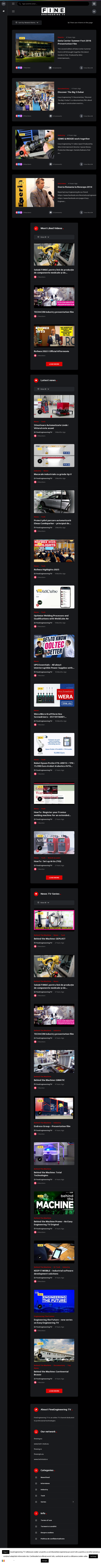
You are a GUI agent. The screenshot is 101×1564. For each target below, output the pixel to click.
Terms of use (46, 1520)
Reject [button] (5, 1552)
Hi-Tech (57, 1267)
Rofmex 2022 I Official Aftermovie (51, 351)
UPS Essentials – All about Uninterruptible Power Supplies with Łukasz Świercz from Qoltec (53, 668)
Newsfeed (45, 1477)
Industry (61, 135)
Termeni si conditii (48, 1526)
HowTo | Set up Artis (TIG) (47, 861)
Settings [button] (93, 1556)
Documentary (63, 88)
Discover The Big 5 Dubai (71, 92)
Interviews (45, 1483)
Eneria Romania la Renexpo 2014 (75, 187)
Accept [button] (44, 1561)
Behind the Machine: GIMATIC (49, 1080)
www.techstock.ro (41, 1459)
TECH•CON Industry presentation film (54, 312)
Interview (62, 183)
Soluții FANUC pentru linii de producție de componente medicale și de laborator (54, 272)
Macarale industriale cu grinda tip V (53, 474)
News (36, 422)
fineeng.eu (38, 1439)
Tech (43, 422)
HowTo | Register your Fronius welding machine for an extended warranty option (51, 815)
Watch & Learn (54, 858)
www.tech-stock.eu (41, 1444)
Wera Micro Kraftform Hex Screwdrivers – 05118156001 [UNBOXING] (49, 717)
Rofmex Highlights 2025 (46, 569)
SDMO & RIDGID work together (74, 138)
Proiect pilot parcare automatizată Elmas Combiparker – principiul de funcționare (52, 523)
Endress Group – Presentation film (52, 1126)
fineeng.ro (38, 1449)
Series (43, 1502)
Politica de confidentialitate (53, 1539)
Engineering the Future (44, 1316)
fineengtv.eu (39, 1454)
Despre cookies (47, 1532)
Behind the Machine (42, 935)
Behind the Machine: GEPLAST (49, 938)
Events (61, 37)
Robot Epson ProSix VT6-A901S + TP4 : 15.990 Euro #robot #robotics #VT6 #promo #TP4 (54, 766)
